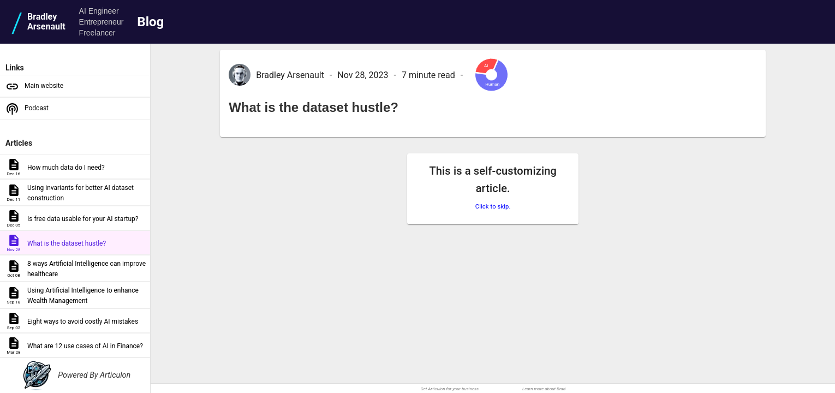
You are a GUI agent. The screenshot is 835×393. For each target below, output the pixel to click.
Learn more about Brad (543, 388)
